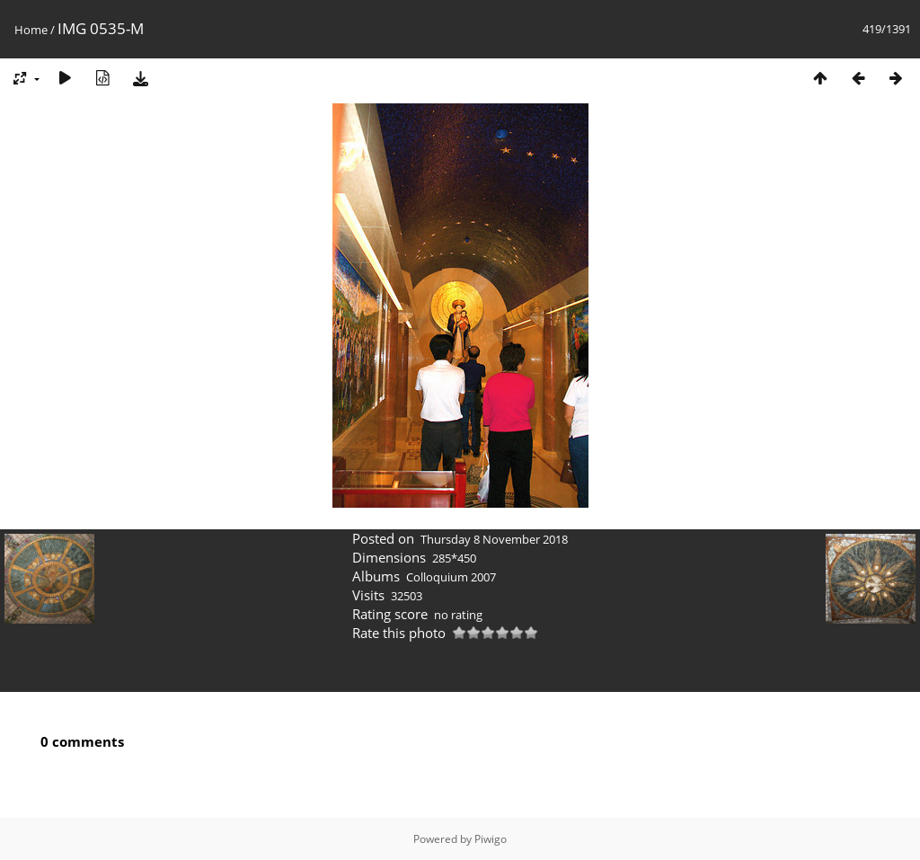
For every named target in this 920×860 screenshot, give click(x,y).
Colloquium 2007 (451, 577)
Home (31, 30)
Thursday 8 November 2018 (494, 539)
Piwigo (490, 839)
